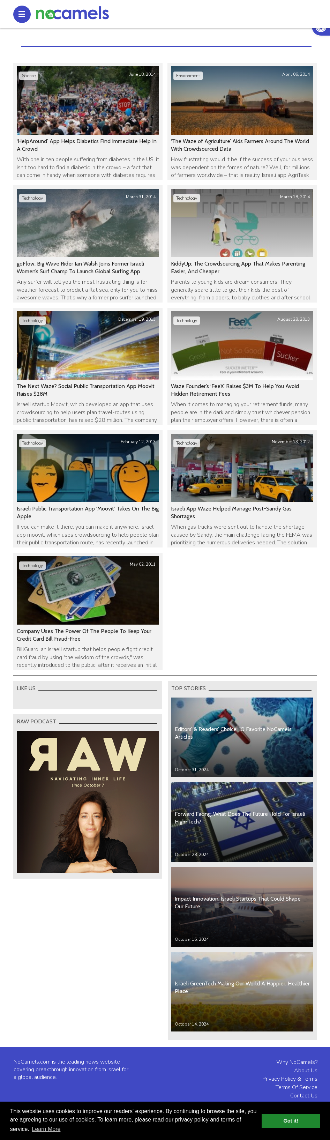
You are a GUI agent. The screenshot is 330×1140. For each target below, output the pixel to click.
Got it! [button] (291, 1121)
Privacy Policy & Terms (289, 1079)
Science (29, 76)
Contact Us (303, 1096)
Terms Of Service (296, 1087)
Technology (32, 198)
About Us (305, 1070)
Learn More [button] (46, 1129)
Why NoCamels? (296, 1062)
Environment (188, 76)
